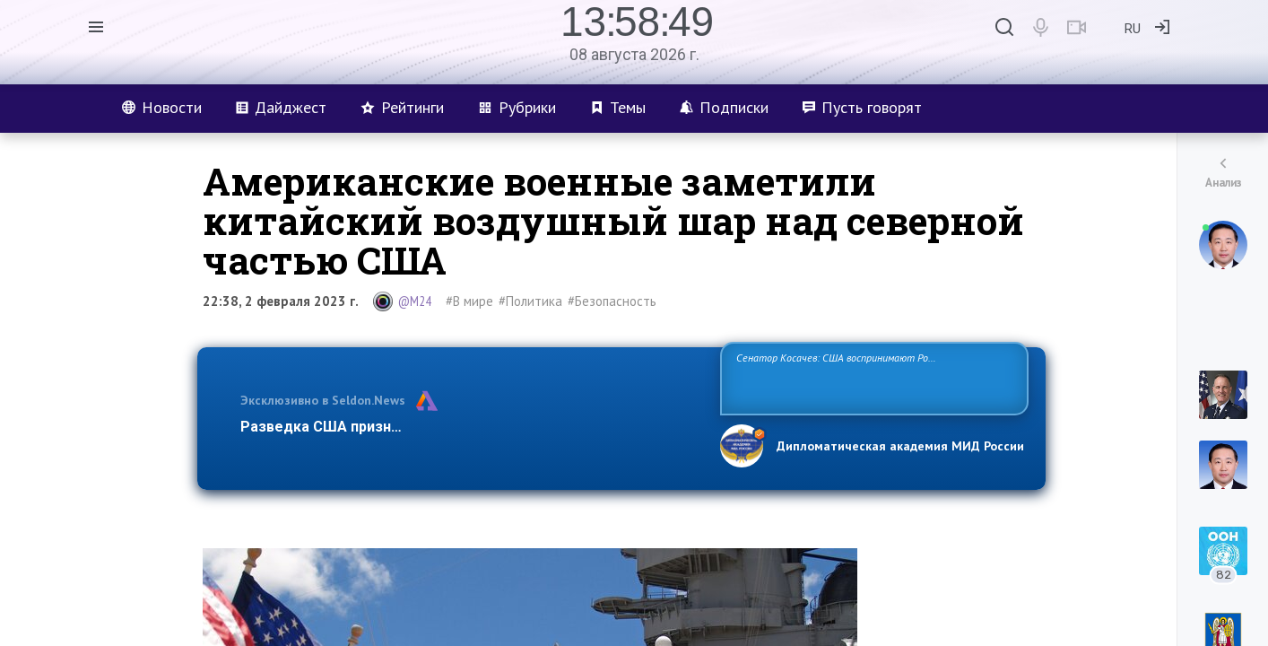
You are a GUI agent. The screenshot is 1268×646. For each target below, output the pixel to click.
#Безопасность (612, 301)
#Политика (530, 301)
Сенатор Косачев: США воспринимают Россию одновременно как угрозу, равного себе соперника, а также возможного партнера (871, 377)
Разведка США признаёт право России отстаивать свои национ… (470, 426)
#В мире (469, 301)
